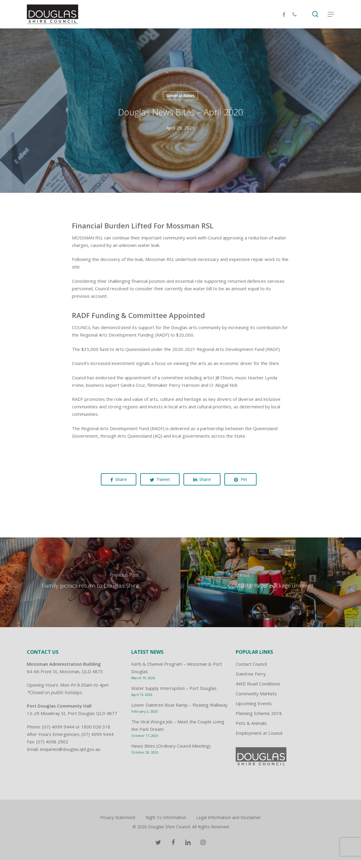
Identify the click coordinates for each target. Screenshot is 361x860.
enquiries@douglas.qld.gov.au (70, 749)
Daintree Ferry (251, 674)
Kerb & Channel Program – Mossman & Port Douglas (176, 667)
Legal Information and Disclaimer (228, 817)
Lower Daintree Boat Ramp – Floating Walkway (179, 705)
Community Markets (256, 693)
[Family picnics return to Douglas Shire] (90, 582)
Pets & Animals (251, 723)
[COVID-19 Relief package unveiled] (270, 582)
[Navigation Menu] (331, 14)
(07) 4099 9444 (58, 727)
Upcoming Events (254, 703)
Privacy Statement (117, 817)
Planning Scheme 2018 (259, 713)
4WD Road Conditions (258, 684)
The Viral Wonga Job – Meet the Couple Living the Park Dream (177, 725)
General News (180, 95)
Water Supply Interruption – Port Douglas (174, 688)
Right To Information (166, 817)
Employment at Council (259, 733)
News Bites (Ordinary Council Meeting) (171, 746)
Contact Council (251, 664)
